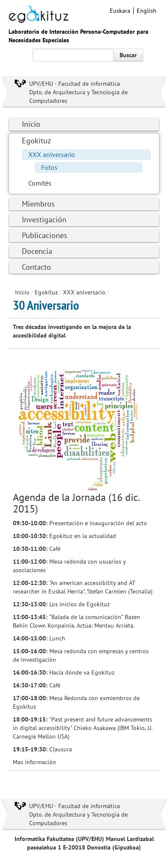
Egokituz (36, 140)
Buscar (128, 55)
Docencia (37, 251)
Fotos (49, 167)
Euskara (120, 10)
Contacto (36, 267)
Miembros (38, 204)
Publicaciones (44, 235)
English (146, 10)
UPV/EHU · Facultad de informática (74, 83)
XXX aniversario (51, 154)
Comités (39, 183)
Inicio (31, 124)
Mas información (34, 762)
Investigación (44, 219)
